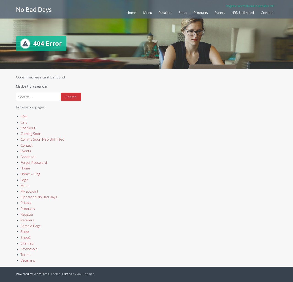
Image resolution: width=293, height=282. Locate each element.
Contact (267, 13)
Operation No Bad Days (39, 197)
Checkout (28, 128)
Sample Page (31, 225)
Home (131, 13)
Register (27, 214)
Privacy (26, 202)
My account (29, 191)
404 (24, 116)
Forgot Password (34, 162)
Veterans (28, 260)
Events (219, 13)
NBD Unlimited (243, 13)
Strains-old (29, 249)
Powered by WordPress (32, 274)
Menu (147, 13)
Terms (25, 254)
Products (201, 13)
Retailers (165, 13)
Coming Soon (31, 133)
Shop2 (26, 237)
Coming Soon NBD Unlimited (42, 139)
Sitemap (27, 243)
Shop (183, 13)
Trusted (67, 274)
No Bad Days (34, 9)
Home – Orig (30, 174)
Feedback (28, 156)
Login (25, 179)
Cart (24, 122)
